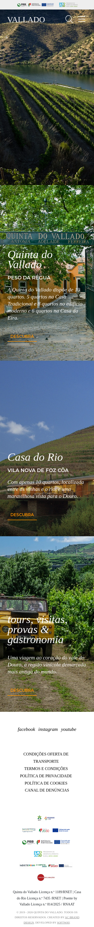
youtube (68, 729)
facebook (26, 729)
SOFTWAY (63, 922)
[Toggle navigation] (82, 19)
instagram (48, 729)
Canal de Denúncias (47, 790)
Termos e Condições (46, 768)
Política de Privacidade (46, 776)
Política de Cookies (46, 783)
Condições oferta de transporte (46, 757)
